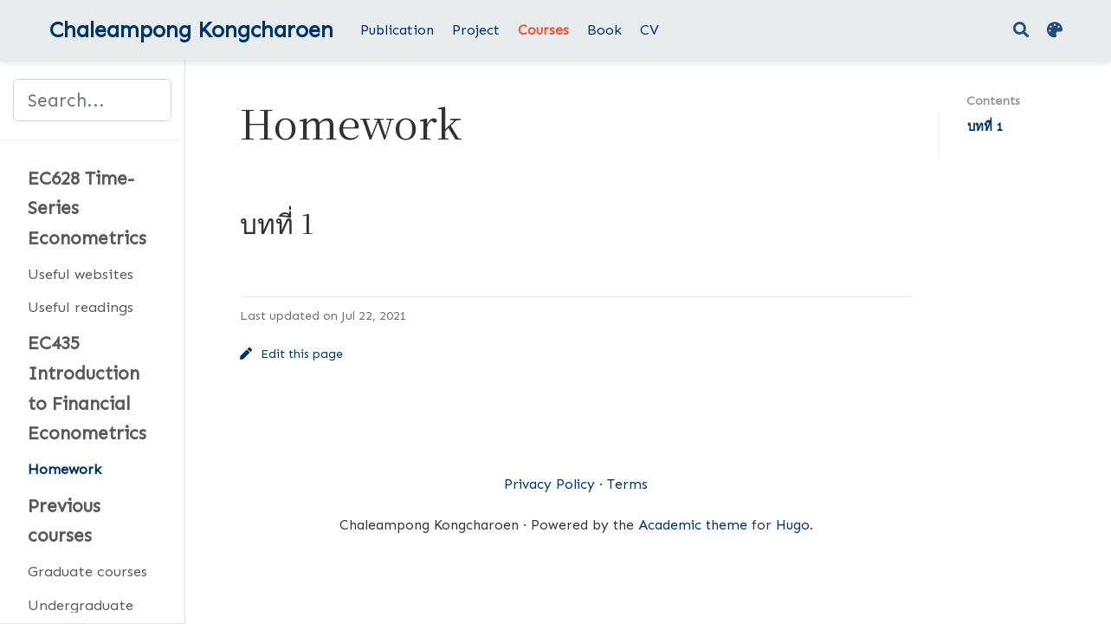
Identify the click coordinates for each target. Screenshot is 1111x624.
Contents (993, 100)
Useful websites (80, 274)
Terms (627, 484)
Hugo (793, 525)
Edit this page (292, 354)
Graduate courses (87, 571)
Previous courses (64, 521)
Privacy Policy (549, 484)
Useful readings (80, 306)
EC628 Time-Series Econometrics (87, 208)
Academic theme (692, 525)
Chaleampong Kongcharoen (191, 29)
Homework (64, 469)
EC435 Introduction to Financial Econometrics (87, 388)
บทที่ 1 (985, 126)
